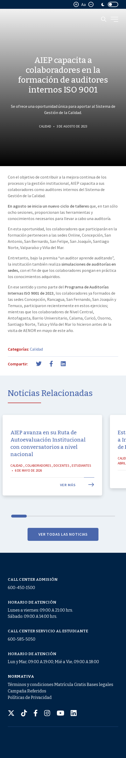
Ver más (77, 495)
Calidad (45, 126)
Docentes (61, 476)
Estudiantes (81, 476)
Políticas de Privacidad (30, 697)
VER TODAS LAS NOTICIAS (63, 545)
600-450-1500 (21, 587)
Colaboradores (38, 476)
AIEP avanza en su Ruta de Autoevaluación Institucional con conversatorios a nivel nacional (48, 454)
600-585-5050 (21, 639)
